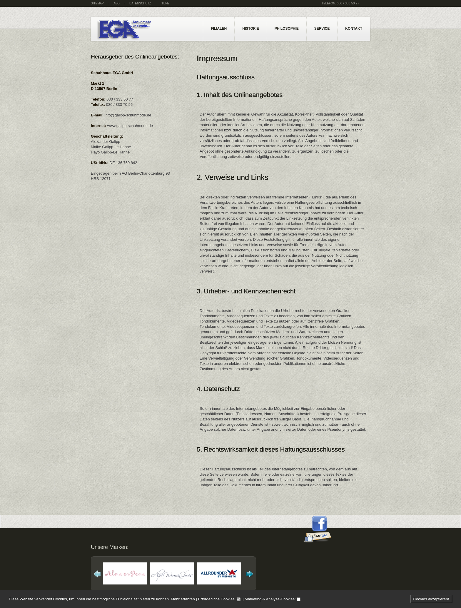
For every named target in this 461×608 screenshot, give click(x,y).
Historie (250, 28)
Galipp (133, 30)
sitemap (97, 3)
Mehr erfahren (183, 599)
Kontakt (353, 28)
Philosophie (287, 28)
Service (322, 28)
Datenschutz (140, 3)
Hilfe (165, 3)
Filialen (219, 28)
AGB (116, 3)
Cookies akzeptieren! (431, 599)
